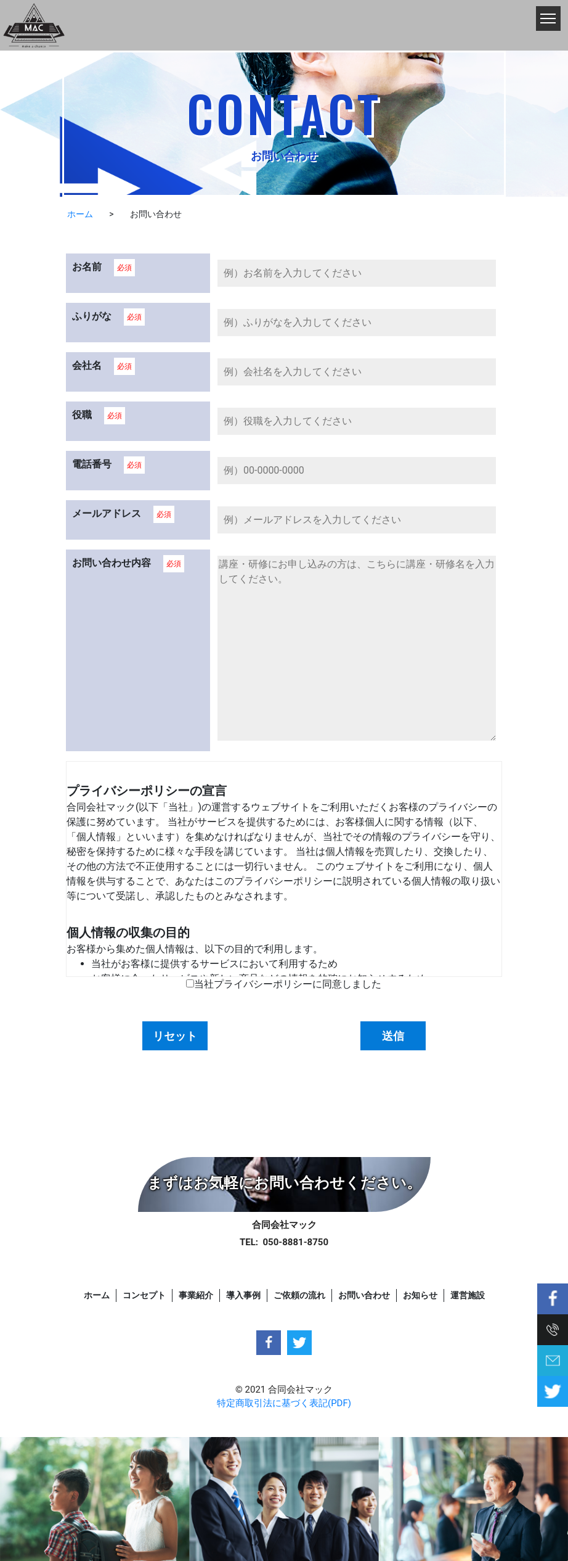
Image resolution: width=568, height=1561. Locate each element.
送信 (393, 1035)
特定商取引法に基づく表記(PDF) (284, 1403)
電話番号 (92, 464)
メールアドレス (106, 513)
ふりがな (92, 316)
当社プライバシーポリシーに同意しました (287, 984)
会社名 (87, 365)
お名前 (87, 267)
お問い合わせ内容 (111, 563)
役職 (82, 415)
